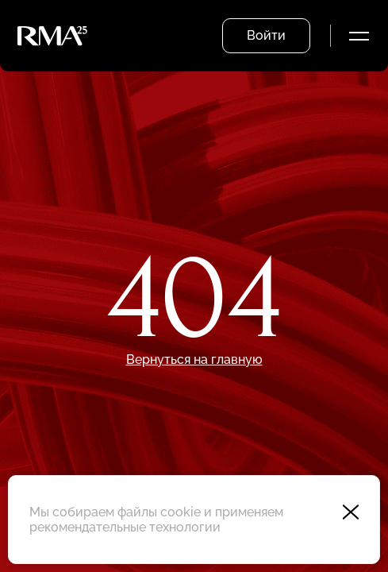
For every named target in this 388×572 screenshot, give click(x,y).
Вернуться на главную (194, 359)
